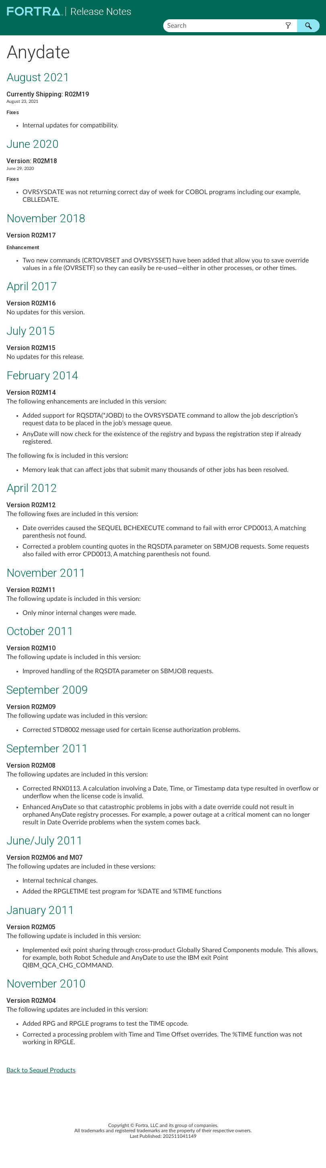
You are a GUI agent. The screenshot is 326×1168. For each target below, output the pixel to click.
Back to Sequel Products (41, 1070)
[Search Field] (241, 25)
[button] (288, 25)
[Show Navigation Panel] (315, 11)
